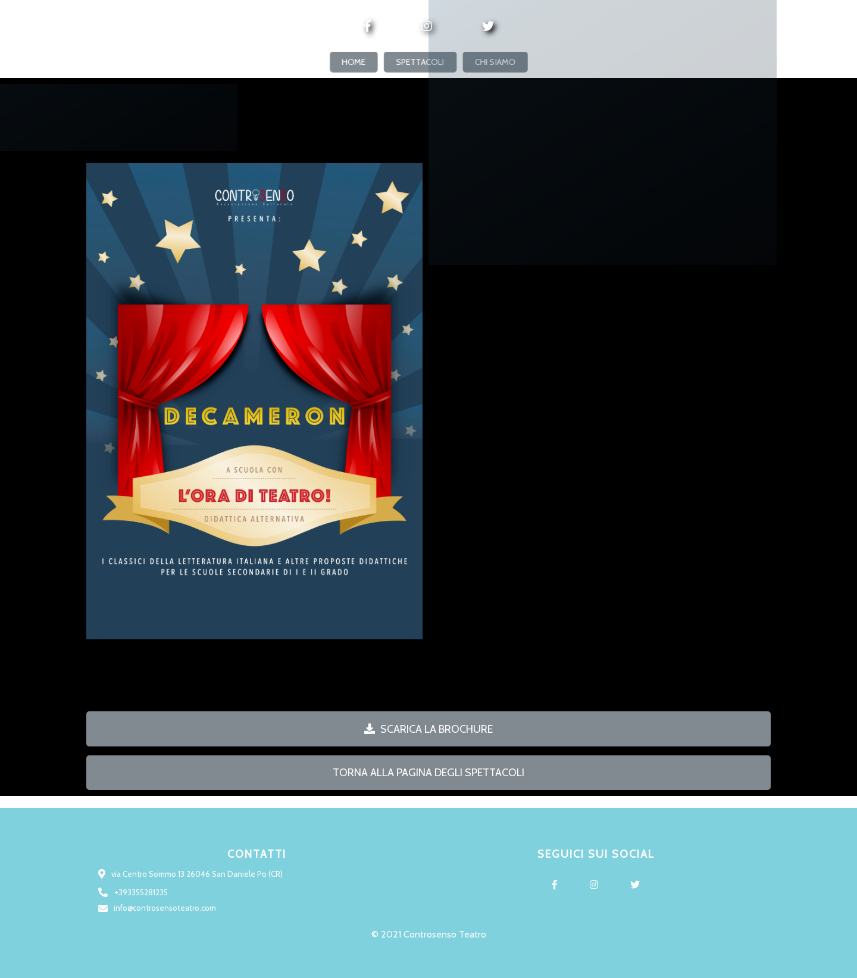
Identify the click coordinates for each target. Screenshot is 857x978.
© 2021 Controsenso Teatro (428, 934)
